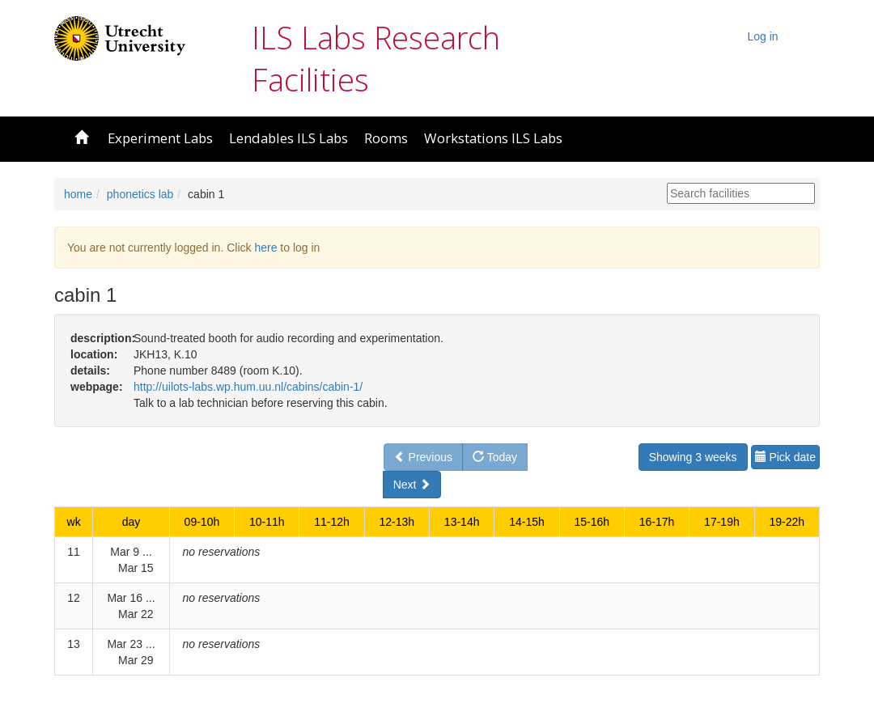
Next (412, 484)
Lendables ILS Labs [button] (288, 138)
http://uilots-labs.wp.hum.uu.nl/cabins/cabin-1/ (248, 386)
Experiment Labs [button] (160, 138)
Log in (763, 36)
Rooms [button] (386, 138)
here (265, 247)
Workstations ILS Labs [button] (493, 138)
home (78, 194)
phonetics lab (140, 194)
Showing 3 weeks (693, 457)
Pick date (785, 457)
